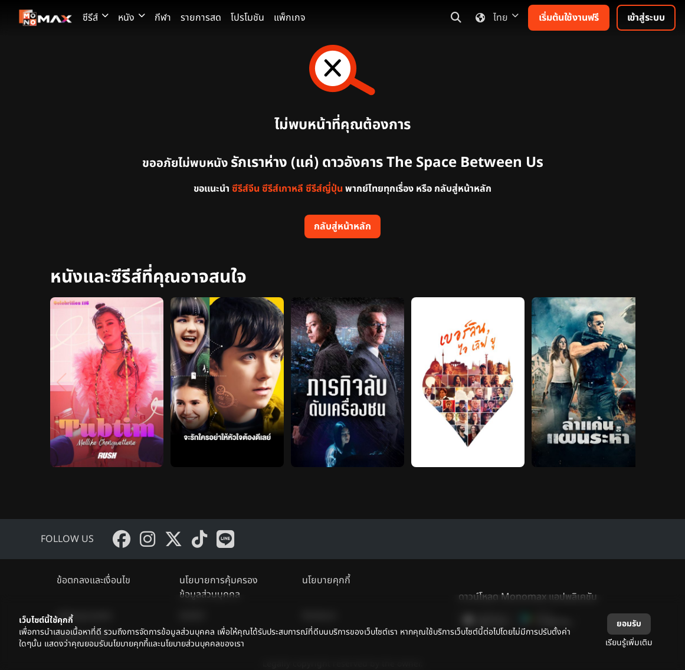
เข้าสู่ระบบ (646, 18)
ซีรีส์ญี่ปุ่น (324, 189)
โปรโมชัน (247, 18)
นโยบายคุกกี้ (326, 580)
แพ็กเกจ (290, 18)
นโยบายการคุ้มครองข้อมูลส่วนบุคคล (218, 587)
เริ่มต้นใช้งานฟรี (569, 18)
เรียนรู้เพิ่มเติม (629, 642)
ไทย (495, 18)
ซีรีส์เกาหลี (282, 189)
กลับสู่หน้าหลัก (342, 226)
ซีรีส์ (96, 18)
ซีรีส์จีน (246, 189)
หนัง (131, 18)
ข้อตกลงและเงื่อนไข (93, 580)
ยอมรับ (629, 624)
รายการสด (201, 18)
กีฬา (163, 18)
